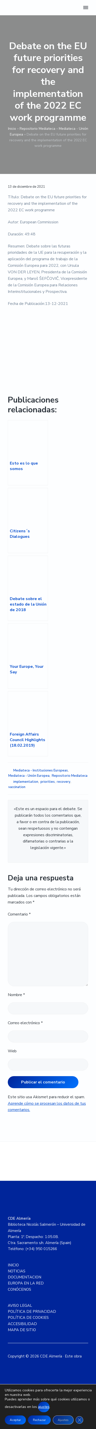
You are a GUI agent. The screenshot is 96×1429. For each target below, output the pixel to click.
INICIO (13, 1265)
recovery (63, 782)
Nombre (16, 995)
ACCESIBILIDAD (22, 1323)
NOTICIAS (16, 1271)
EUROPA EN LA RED (26, 1283)
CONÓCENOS (19, 1289)
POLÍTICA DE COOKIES (28, 1317)
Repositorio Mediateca (37, 128)
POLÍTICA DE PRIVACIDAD (32, 1311)
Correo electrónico (25, 1023)
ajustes (44, 1406)
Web (12, 1051)
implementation (25, 782)
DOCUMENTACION (24, 1277)
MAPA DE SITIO (22, 1329)
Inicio (12, 128)
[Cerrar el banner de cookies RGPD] (79, 1420)
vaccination (16, 787)
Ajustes (63, 1420)
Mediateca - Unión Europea (29, 775)
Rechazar (39, 1420)
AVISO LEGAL (20, 1305)
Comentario (19, 914)
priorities (47, 782)
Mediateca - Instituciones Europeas (40, 770)
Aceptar (15, 1420)
